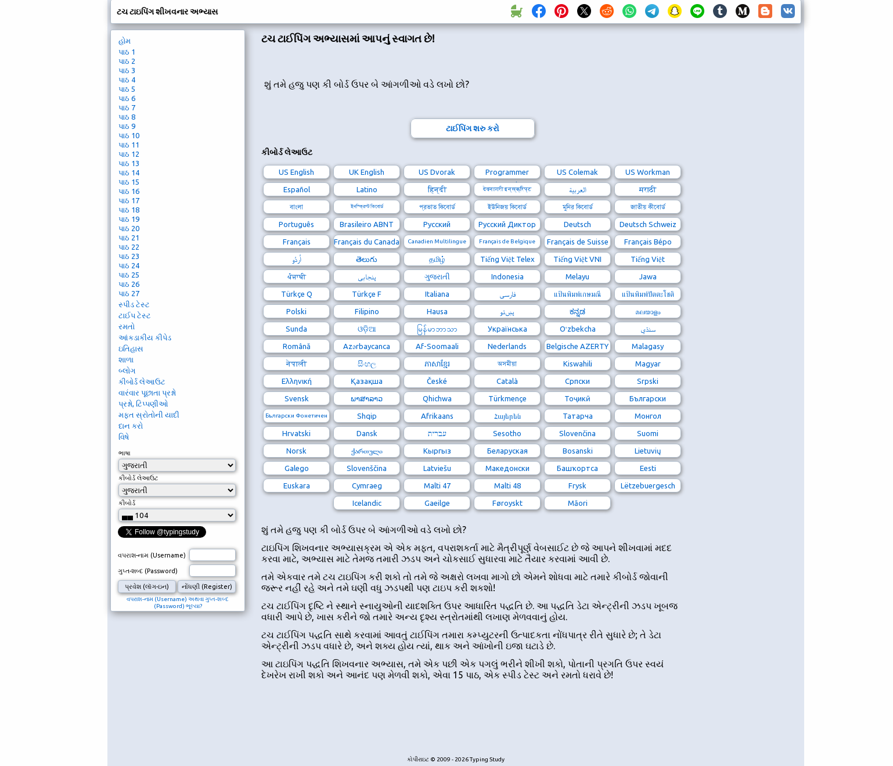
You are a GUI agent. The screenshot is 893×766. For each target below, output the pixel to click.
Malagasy (648, 346)
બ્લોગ (126, 370)
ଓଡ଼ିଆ (367, 329)
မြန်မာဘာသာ (437, 329)
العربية (577, 189)
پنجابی (367, 276)
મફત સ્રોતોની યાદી (148, 415)
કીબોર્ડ (126, 502)
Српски (577, 381)
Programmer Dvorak (507, 173)
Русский (437, 224)
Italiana (437, 294)
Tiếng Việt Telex (507, 259)
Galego (297, 468)
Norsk (296, 451)
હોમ (124, 41)
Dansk (367, 433)
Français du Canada (366, 242)
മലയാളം (647, 311)
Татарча (578, 416)
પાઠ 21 (128, 237)
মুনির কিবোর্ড (578, 207)
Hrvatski (296, 433)
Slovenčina (577, 433)
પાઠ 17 (128, 200)
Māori (578, 503)
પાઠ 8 (126, 117)
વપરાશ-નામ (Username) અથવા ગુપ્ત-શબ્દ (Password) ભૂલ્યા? (178, 602)
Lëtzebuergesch (648, 485)
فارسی (507, 294)
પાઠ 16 (128, 191)
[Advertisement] (472, 724)
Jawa (648, 276)
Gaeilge (437, 503)
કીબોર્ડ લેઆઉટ (141, 381)
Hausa (437, 311)
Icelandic (366, 503)
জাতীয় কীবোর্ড (648, 207)
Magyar (648, 363)
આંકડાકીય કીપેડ (144, 337)
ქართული (367, 451)
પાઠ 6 (126, 98)
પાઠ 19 (128, 219)
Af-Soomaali (437, 346)
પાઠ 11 (128, 145)
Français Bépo (648, 242)
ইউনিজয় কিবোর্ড (507, 207)
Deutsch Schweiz (648, 224)
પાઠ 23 (128, 256)
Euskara (296, 485)
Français (297, 242)
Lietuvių (648, 451)
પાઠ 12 (128, 154)
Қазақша (367, 381)
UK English (366, 172)
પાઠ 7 (126, 107)
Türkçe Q (296, 294)
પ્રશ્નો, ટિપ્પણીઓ (143, 404)
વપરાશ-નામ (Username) (152, 555)
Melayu (577, 276)
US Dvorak (437, 172)
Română (297, 346)
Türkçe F (366, 294)
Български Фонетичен (296, 415)
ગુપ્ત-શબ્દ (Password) (148, 570)
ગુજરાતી (437, 276)
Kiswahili (577, 363)
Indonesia (507, 276)
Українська (507, 329)
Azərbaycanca (366, 346)
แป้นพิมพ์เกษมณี (577, 294)
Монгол (648, 416)
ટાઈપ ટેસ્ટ (134, 315)
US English (296, 172)
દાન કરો (130, 426)
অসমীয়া (507, 363)
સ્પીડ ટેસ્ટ (134, 304)
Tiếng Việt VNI (577, 259)
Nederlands (507, 346)
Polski (296, 311)
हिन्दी (437, 189)
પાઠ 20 (128, 228)
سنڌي (648, 329)
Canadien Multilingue (437, 241)
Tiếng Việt (648, 259)
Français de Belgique (507, 241)
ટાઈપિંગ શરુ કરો (472, 128)
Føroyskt (507, 503)
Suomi (647, 433)
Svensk (297, 398)
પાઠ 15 (128, 182)
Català (507, 381)
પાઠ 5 (126, 89)
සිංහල (367, 363)
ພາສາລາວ (367, 398)
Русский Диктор (507, 224)
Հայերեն (507, 416)
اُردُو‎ (296, 259)
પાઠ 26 (128, 284)
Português (296, 224)
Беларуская (507, 451)
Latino (367, 189)
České (437, 381)
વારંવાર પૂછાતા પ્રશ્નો (147, 393)
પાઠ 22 (128, 247)
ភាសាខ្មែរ (437, 363)
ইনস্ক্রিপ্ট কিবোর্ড (367, 206)
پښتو (507, 311)
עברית (437, 433)
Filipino (367, 311)
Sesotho (507, 433)
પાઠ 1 (126, 52)
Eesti (648, 468)
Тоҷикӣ (577, 398)
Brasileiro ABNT (367, 224)
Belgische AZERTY (577, 346)
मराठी (647, 189)
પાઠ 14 (128, 172)
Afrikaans (437, 416)
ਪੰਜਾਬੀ (296, 276)
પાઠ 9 (126, 126)
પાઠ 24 (128, 265)
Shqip (367, 416)
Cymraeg (367, 485)
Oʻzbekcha (578, 329)
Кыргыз (437, 451)
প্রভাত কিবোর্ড (437, 207)
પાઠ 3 (126, 70)
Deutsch (577, 224)
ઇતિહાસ (130, 348)
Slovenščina (367, 468)
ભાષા (124, 452)
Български (647, 398)
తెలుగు (366, 259)
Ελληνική (297, 381)
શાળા (126, 359)
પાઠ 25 (128, 275)
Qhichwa (437, 398)
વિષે (123, 437)
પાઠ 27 (128, 293)
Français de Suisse (577, 242)
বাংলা (296, 207)
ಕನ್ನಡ (577, 311)
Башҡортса (577, 468)
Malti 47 (437, 485)
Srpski (647, 381)
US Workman (647, 172)
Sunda (296, 329)
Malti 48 (507, 485)
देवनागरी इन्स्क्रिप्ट (507, 189)
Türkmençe (507, 398)
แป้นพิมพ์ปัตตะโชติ (648, 294)
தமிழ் (437, 259)
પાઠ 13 (128, 163)
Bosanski (578, 451)
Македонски (507, 468)
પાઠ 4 (126, 79)
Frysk (577, 485)
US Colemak (577, 172)
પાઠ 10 (128, 135)
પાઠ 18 (128, 210)
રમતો (126, 326)
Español (296, 189)
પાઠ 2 (126, 61)
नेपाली (296, 363)
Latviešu (437, 468)
